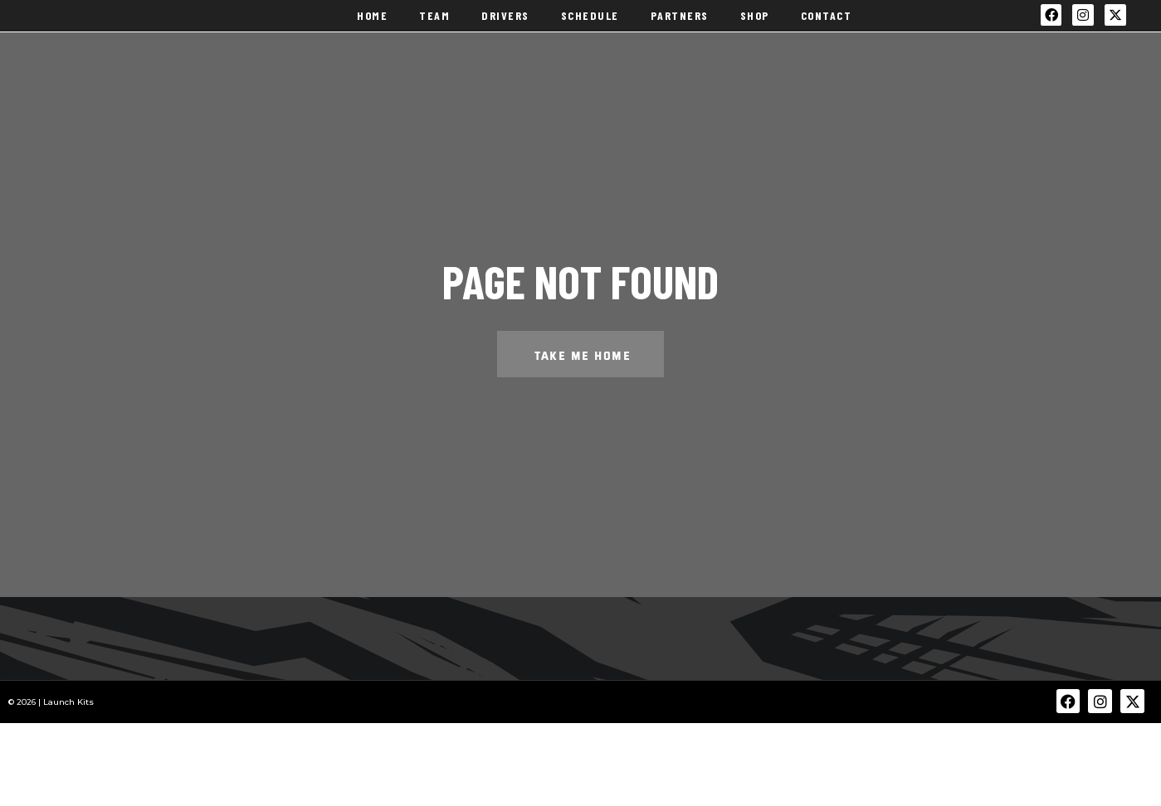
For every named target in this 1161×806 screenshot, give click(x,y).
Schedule (590, 30)
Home (372, 30)
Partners (680, 30)
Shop (754, 30)
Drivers (505, 30)
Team (434, 30)
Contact (826, 30)
